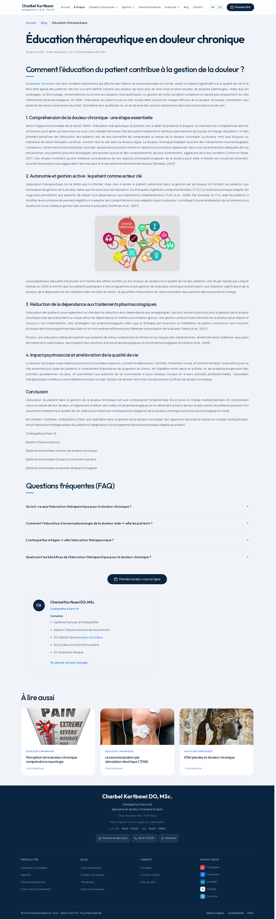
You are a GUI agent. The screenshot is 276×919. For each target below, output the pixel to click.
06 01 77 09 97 (144, 838)
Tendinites (87, 882)
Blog (186, 7)
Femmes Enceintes (150, 7)
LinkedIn (208, 881)
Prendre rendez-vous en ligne (137, 579)
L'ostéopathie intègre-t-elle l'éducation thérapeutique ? (70, 540)
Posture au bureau (92, 889)
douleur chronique (42, 83)
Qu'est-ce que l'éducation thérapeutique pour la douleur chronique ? (79, 506)
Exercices (172, 7)
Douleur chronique (92, 875)
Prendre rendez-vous (113, 838)
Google (208, 889)
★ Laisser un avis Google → (70, 662)
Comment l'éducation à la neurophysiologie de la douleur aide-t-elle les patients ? (89, 523)
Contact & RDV (150, 875)
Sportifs (128, 7)
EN (220, 7)
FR (212, 7)
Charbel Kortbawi (38, 7)
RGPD (250, 913)
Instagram (210, 867)
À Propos (79, 7)
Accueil (65, 7)
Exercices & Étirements (36, 889)
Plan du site (148, 882)
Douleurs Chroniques (103, 7)
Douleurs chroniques (34, 868)
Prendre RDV (240, 7)
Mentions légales (215, 913)
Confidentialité (235, 913)
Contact (198, 7)
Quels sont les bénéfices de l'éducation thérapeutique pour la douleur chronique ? (88, 557)
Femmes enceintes (33, 882)
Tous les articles (91, 868)
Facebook (209, 874)
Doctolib (208, 896)
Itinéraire (168, 838)
